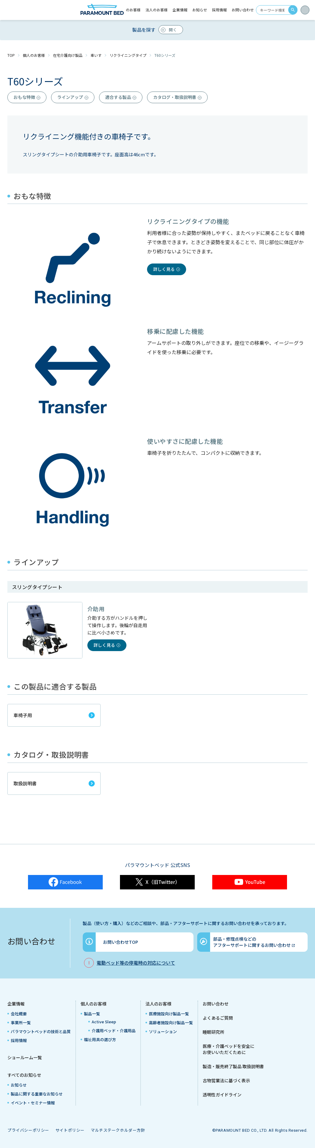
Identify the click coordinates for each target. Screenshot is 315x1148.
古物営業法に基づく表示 (226, 1080)
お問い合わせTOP (120, 942)
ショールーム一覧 (24, 1057)
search (292, 9)
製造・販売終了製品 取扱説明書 (233, 1066)
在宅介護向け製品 (67, 55)
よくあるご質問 (218, 1018)
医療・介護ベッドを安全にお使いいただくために (228, 1049)
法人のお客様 (158, 1004)
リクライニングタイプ (128, 55)
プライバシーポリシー (28, 1130)
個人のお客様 (34, 55)
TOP (11, 55)
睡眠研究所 (213, 1032)
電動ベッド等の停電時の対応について (136, 962)
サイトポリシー (70, 1130)
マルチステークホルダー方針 (118, 1130)
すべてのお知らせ (24, 1075)
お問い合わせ (243, 9)
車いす (96, 55)
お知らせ (199, 9)
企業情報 (16, 1004)
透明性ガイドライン (222, 1094)
